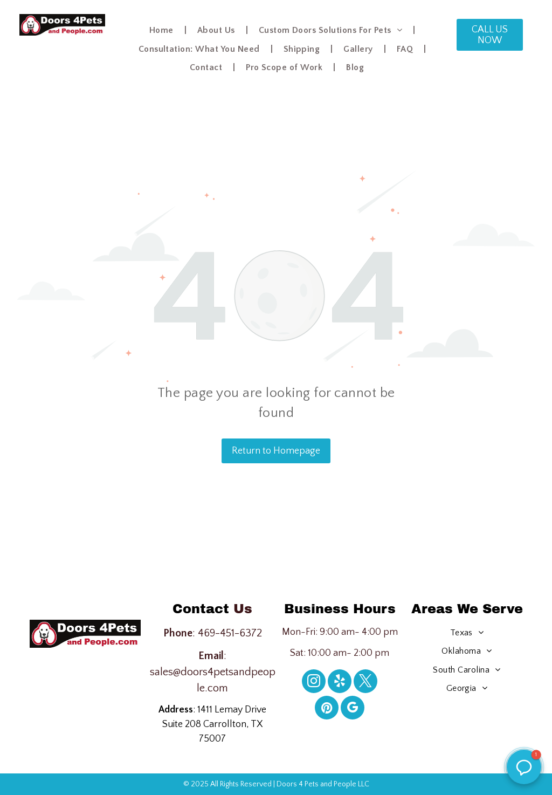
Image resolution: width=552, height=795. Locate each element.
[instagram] (314, 682)
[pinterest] (327, 709)
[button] (524, 767)
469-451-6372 (230, 633)
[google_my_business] (352, 709)
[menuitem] (163, 30)
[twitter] (365, 682)
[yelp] (339, 682)
